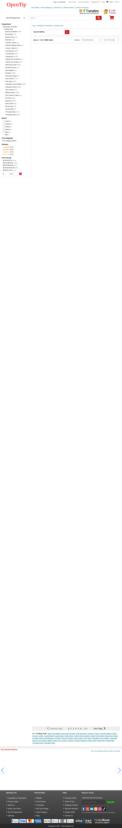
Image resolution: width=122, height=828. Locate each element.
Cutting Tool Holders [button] (97, 736)
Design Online (70, 812)
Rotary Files (11, 103)
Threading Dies (12, 112)
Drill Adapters (11, 70)
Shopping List (95, 2)
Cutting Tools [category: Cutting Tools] (58, 26)
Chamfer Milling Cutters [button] (108, 734)
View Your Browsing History (99, 751)
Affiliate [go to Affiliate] (39, 798)
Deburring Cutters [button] (111, 736)
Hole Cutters (11, 78)
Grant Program (41, 812)
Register (63, 2)
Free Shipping (46, 7)
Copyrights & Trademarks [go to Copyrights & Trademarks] (17, 798)
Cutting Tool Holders (13, 62)
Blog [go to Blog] (38, 816)
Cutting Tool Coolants (14, 59)
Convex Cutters (11, 48)
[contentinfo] (16, 5)
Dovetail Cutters (12, 67)
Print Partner (41, 801)
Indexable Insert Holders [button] (101, 738)
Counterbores (11, 51)
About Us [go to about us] (11, 805)
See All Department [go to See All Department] (15, 812)
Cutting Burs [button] (68, 736)
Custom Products (82, 7)
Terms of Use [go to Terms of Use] (69, 801)
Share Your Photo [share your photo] (14, 809)
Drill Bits (10, 73)
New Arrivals (68, 7)
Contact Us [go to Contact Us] (69, 816)
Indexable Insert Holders (15, 84)
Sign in (55, 2)
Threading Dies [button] (37, 743)
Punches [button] (77, 741)
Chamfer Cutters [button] (93, 734)
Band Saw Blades (13, 31)
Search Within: (39, 32)
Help (103, 2)
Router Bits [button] (101, 741)
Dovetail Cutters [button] (38, 738)
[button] (113, 2)
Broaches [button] (83, 734)
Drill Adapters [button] (49, 738)
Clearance (58, 7)
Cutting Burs (11, 56)
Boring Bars (10, 34)
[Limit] (110, 40)
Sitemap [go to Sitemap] (11, 816)
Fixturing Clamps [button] (67, 738)
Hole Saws (11, 81)
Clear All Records (114, 751)
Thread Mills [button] (109, 741)
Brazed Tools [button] (75, 734)
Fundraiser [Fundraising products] (40, 805)
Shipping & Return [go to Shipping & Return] (71, 805)
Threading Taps (12, 115)
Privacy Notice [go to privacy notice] (13, 801)
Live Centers (11, 90)
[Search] (99, 18)
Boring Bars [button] (65, 734)
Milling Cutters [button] (52, 741)
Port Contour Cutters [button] (65, 741)
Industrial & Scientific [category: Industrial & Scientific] (44, 26)
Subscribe (110, 802)
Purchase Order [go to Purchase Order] (70, 798)
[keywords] (62, 18)
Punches (10, 98)
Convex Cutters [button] (37, 736)
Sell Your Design (42, 809)
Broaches (10, 40)
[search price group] (20, 174)
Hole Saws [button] (87, 738)
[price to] (16, 174)
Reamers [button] (84, 741)
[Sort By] (90, 40)
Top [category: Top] (33, 26)
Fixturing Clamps (12, 76)
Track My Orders (83, 2)
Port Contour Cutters (13, 95)
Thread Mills (10, 109)
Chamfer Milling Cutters (14, 45)
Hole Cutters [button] (78, 738)
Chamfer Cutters (12, 42)
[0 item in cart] (111, 18)
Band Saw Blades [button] (54, 734)
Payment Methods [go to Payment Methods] (71, 809)
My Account (72, 2)
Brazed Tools (11, 37)
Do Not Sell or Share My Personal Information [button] (98, 812)
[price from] (7, 174)
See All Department (13, 18)
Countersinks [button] (59, 736)
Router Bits (10, 106)
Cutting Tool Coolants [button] (82, 736)
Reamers (10, 101)
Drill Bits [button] (58, 738)
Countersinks (11, 54)
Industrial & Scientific (10, 27)
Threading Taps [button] (49, 743)
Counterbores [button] (49, 736)
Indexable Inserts (13, 87)
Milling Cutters (12, 92)
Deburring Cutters (12, 65)
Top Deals (35, 7)
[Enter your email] (93, 802)
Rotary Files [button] (92, 741)
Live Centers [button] (42, 741)
